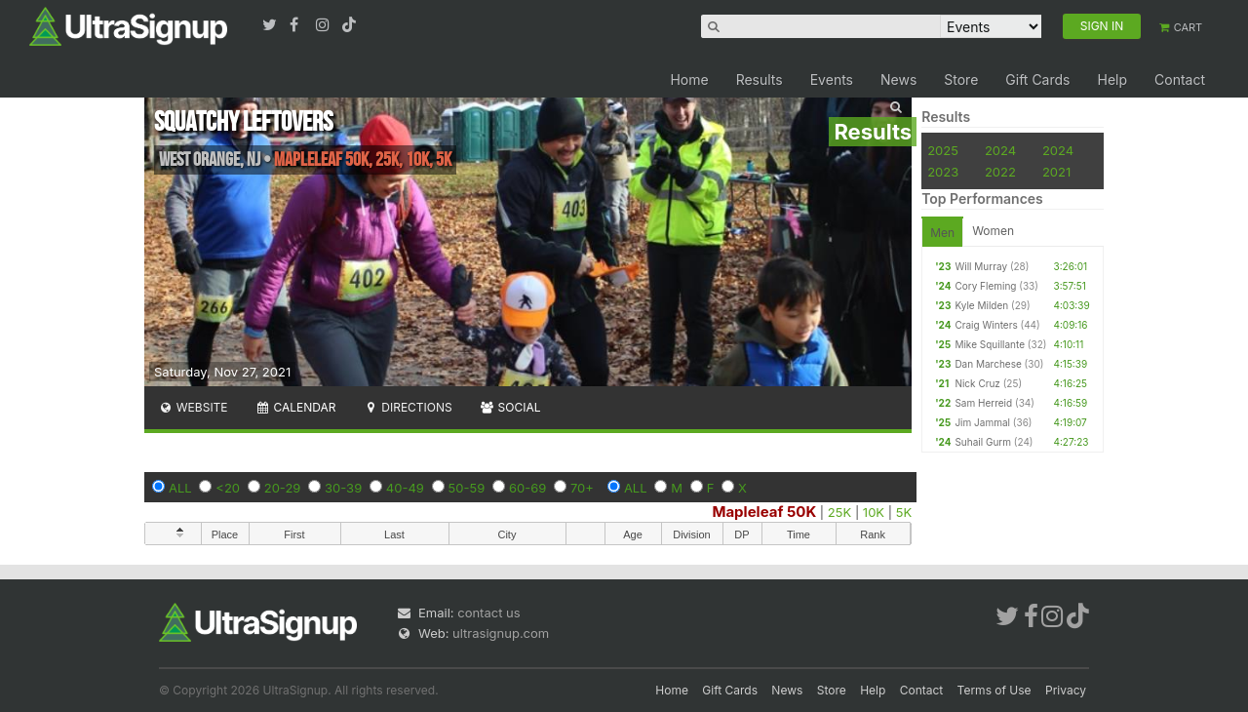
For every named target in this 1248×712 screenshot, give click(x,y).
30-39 (343, 487)
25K (839, 512)
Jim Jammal (982, 422)
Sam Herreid (983, 403)
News (898, 79)
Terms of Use (994, 690)
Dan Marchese (988, 364)
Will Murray (981, 266)
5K (904, 512)
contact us (488, 612)
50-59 (467, 487)
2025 (942, 150)
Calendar (295, 407)
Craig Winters (986, 325)
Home (689, 79)
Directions (407, 407)
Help (1112, 79)
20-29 (282, 487)
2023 (942, 171)
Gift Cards (1037, 79)
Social (510, 407)
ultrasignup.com (500, 633)
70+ (582, 487)
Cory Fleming (985, 286)
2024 (1000, 150)
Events (831, 79)
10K (873, 512)
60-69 (527, 487)
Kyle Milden (981, 305)
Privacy (1065, 690)
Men (942, 232)
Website (193, 407)
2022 (1000, 171)
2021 (1056, 171)
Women (993, 230)
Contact (1179, 79)
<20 (227, 487)
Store (961, 79)
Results (759, 79)
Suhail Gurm (983, 442)
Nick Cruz (977, 383)
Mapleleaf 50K (764, 511)
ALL (180, 487)
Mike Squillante (990, 344)
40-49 (405, 487)
